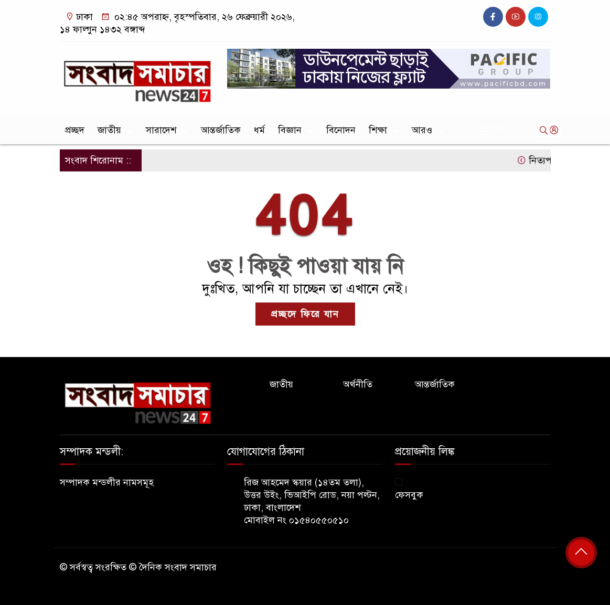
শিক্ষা (378, 130)
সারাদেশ (161, 130)
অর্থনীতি (357, 384)
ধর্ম (259, 130)
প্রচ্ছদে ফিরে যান (305, 314)
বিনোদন (341, 130)
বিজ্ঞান (290, 130)
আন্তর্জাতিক (221, 130)
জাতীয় (109, 130)
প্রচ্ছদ (74, 130)
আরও (422, 130)
